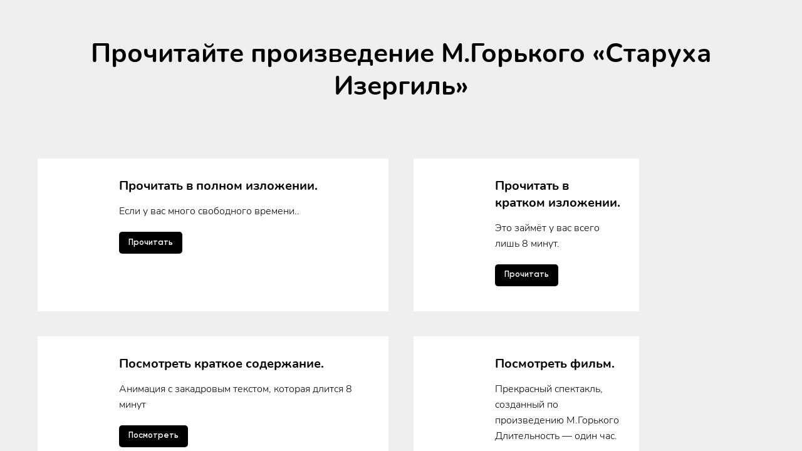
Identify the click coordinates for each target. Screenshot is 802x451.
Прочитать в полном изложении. (218, 185)
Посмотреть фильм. (555, 254)
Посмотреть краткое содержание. (221, 254)
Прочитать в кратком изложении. (557, 194)
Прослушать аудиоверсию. (200, 323)
